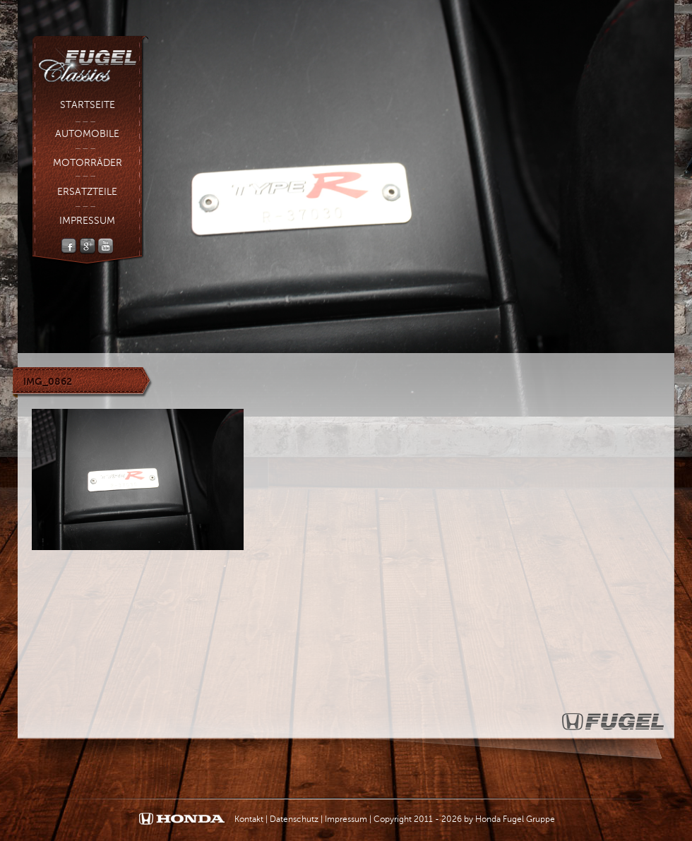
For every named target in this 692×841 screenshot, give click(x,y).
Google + (87, 246)
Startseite (87, 105)
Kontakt (248, 819)
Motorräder (87, 162)
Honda (182, 819)
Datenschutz (294, 819)
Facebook (69, 246)
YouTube (105, 246)
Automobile (87, 134)
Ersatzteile (87, 191)
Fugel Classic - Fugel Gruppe (90, 60)
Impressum (87, 220)
